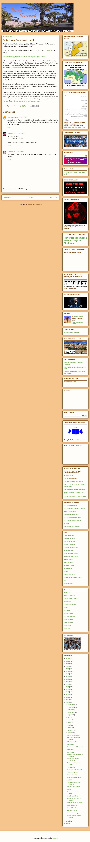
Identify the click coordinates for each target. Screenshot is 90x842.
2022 (67, 669)
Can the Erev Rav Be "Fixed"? (73, 481)
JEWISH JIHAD (68, 475)
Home (31, 197)
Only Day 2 (70, 752)
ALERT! (69, 780)
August (70, 715)
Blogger (55, 838)
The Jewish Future (69, 616)
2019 (67, 676)
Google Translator (69, 544)
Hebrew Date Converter (71, 547)
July (69, 717)
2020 (67, 674)
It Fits (69, 789)
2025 (67, 661)
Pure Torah (67, 602)
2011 (67, 697)
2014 (67, 689)
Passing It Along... (73, 810)
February (71, 730)
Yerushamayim (68, 583)
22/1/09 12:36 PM (19, 133)
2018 (67, 679)
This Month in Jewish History (73, 577)
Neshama (10, 151)
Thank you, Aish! (72, 796)
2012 (67, 694)
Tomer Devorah (78, 316)
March (70, 727)
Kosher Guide (68, 559)
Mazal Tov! (70, 744)
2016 (67, 684)
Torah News (67, 625)
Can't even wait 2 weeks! (75, 747)
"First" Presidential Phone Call (73, 759)
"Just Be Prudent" (73, 772)
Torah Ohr (67, 628)
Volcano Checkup (72, 813)
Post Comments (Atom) (34, 204)
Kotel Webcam (68, 562)
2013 (67, 692)
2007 (67, 823)
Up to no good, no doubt (74, 802)
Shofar (66, 607)
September (71, 712)
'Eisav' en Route (72, 775)
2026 (67, 658)
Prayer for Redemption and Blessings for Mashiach (75, 240)
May (69, 722)
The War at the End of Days (72, 517)
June (69, 720)
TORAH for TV (68, 622)
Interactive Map (69, 550)
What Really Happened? (74, 777)
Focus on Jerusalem (73, 735)
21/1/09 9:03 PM (21, 117)
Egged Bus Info (69, 535)
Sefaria (66, 571)
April (69, 725)
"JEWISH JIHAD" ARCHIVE (72, 526)
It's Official (70, 749)
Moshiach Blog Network (71, 332)
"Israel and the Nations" (71, 514)
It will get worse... (72, 805)
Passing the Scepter (73, 786)
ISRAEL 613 (67, 592)
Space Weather (68, 614)
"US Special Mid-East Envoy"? (73, 783)
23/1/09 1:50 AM (19, 151)
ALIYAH (66, 523)
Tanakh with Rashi (69, 574)
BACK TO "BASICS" (70, 382)
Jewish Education (69, 596)
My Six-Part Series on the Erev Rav (75, 496)
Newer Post (7, 197)
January (70, 733)
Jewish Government (70, 511)
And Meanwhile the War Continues (74, 489)
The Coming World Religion (72, 520)
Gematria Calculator (70, 541)
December (71, 704)
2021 (67, 671)
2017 (67, 681)
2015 (67, 687)
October (70, 709)
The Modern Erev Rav (70, 471)
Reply (9, 127)
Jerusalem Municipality (71, 556)
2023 (67, 666)
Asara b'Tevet (71, 808)
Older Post (54, 197)
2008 (67, 821)
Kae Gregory (12, 117)
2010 (67, 699)
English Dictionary (69, 538)
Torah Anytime (68, 619)
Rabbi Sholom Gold (70, 604)
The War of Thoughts (70, 505)
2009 (67, 702)
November (71, 707)
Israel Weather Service (71, 553)
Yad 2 (65, 580)
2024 (67, 663)
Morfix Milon (68, 568)
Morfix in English (69, 565)
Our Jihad (67, 478)
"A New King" (71, 767)
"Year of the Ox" (72, 742)
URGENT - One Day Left (74, 769)
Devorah (10, 133)
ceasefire (49, 50)
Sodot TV (67, 610)
